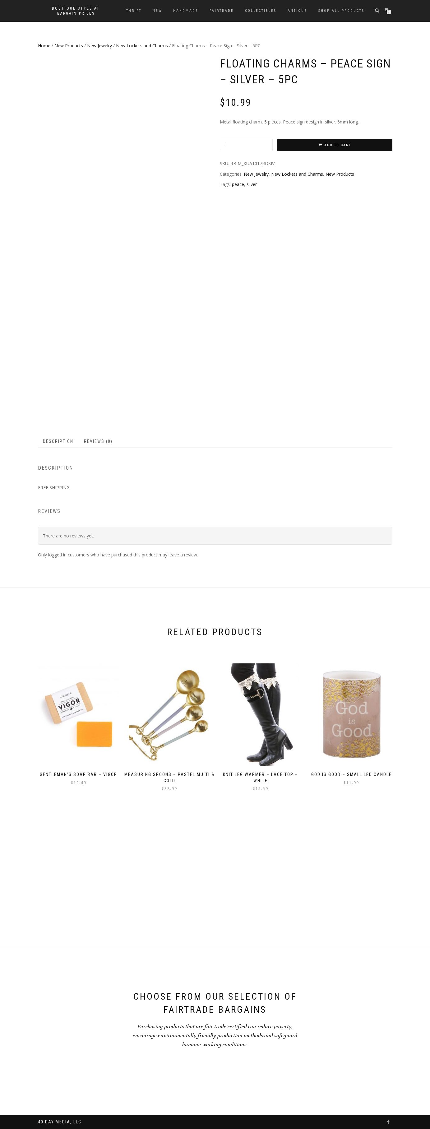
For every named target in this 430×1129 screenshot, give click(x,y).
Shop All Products (341, 11)
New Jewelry (99, 46)
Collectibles (260, 11)
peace (238, 184)
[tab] (58, 553)
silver (252, 184)
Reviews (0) (98, 553)
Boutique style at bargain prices (76, 11)
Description (58, 553)
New (157, 11)
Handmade (185, 11)
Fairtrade (222, 11)
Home (44, 46)
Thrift (133, 11)
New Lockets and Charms (142, 46)
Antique (297, 11)
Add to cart (337, 145)
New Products (68, 46)
